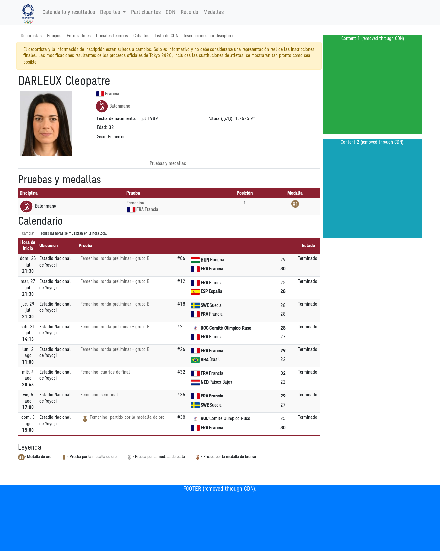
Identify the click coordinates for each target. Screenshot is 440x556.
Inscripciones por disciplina (208, 36)
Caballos (141, 36)
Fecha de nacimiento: (116, 119)
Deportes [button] (110, 12)
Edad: (102, 127)
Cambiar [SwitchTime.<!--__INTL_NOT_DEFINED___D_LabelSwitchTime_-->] (28, 233)
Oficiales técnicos (112, 36)
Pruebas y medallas (168, 163)
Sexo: (102, 137)
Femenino (135, 203)
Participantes (146, 12)
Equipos (54, 36)
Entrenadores (79, 36)
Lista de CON (166, 36)
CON (170, 12)
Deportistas (31, 36)
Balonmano (112, 106)
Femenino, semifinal (99, 395)
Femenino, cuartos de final (105, 372)
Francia (107, 94)
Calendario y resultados (68, 12)
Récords (189, 12)
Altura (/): (221, 119)
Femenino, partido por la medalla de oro (127, 417)
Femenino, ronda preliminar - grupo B (114, 258)
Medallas (213, 12)
